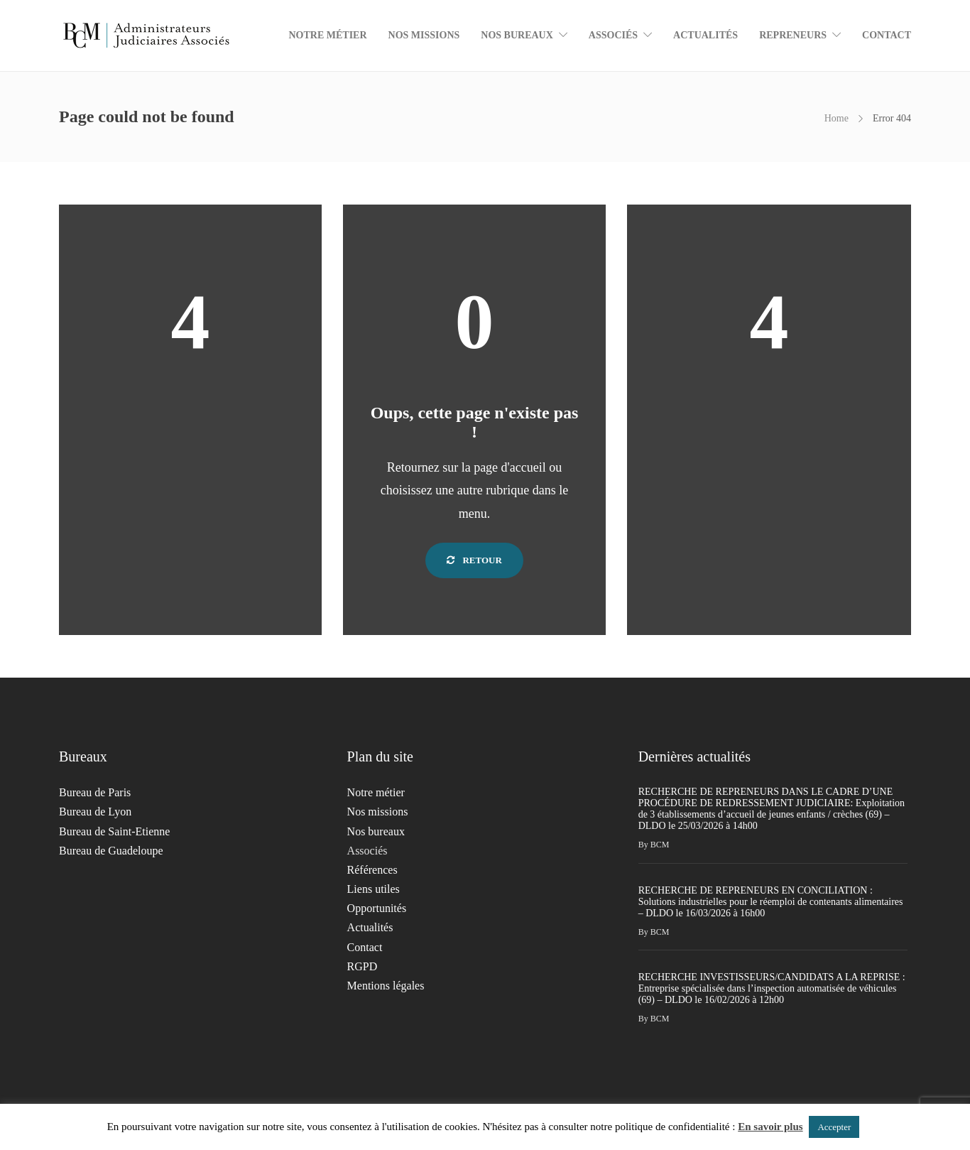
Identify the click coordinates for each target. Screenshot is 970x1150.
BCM (660, 845)
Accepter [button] (834, 1127)
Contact (886, 35)
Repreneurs (793, 35)
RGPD (362, 966)
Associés (613, 35)
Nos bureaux (517, 35)
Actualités (705, 35)
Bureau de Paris (95, 792)
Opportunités (377, 908)
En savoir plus (770, 1126)
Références (372, 870)
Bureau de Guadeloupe (111, 851)
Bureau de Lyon (95, 811)
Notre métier (327, 35)
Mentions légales (386, 986)
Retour (474, 560)
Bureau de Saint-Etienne (114, 831)
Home (836, 118)
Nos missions (424, 35)
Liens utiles (373, 889)
